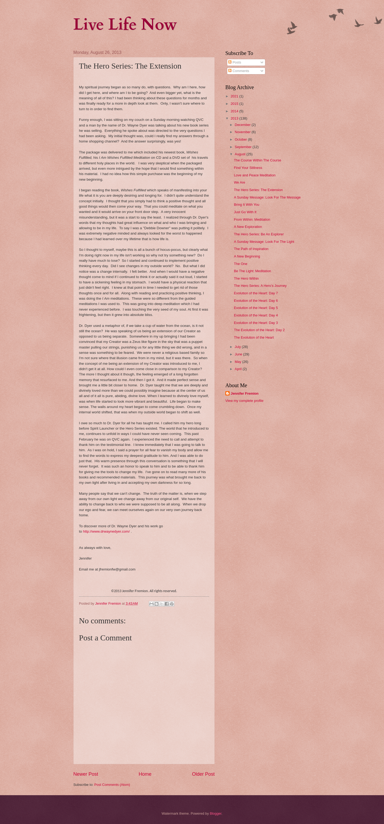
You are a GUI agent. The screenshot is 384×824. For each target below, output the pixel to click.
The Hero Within (246, 278)
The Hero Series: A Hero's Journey (260, 286)
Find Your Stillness (248, 168)
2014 (235, 111)
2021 (235, 96)
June (239, 354)
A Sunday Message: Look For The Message (267, 197)
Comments (238, 71)
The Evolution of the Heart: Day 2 (259, 330)
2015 (235, 104)
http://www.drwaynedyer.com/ (106, 531)
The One (240, 264)
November (243, 132)
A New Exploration (248, 227)
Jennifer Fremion (244, 393)
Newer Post (85, 774)
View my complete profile (244, 401)
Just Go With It (245, 212)
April (238, 369)
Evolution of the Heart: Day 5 (256, 308)
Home (145, 774)
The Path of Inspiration (251, 249)
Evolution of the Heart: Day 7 (256, 293)
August (240, 154)
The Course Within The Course (257, 160)
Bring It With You (246, 205)
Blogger (216, 813)
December (243, 125)
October (241, 139)
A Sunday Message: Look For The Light (264, 242)
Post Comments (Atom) (112, 785)
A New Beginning (247, 256)
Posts (234, 62)
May (238, 362)
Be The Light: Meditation (252, 271)
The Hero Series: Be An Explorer (259, 234)
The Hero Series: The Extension (258, 190)
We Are (239, 182)
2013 (235, 118)
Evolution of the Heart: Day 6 (256, 301)
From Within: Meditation (252, 219)
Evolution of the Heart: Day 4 (256, 315)
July (238, 347)
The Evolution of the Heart (254, 337)
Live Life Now (125, 24)
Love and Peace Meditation (254, 175)
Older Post (203, 774)
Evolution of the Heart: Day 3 (256, 323)
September (244, 147)
